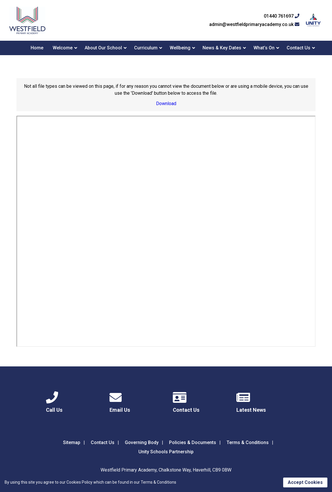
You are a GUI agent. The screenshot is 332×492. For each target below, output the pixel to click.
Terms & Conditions (248, 442)
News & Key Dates (222, 48)
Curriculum (145, 48)
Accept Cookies (305, 482)
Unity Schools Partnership (166, 451)
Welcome (63, 48)
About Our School (103, 48)
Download (166, 103)
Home (37, 48)
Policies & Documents (192, 442)
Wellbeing (180, 48)
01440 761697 (281, 16)
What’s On (263, 48)
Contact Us (298, 48)
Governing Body (142, 442)
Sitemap (71, 442)
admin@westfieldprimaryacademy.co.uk (254, 24)
